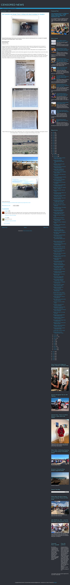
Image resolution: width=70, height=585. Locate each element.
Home (25, 227)
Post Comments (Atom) (27, 230)
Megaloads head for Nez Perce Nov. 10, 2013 (59, 275)
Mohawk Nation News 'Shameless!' (57, 259)
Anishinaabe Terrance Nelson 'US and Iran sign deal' (59, 193)
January (55, 349)
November (56, 156)
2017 (54, 146)
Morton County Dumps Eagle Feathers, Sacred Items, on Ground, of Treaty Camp (61, 68)
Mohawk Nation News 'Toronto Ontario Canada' (58, 220)
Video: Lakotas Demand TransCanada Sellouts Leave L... (59, 238)
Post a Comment (7, 223)
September (56, 336)
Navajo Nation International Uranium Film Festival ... (58, 210)
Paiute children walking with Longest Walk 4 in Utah (58, 267)
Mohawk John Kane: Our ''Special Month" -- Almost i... (59, 188)
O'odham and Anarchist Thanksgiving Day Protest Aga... (58, 161)
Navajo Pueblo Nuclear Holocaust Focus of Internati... (59, 310)
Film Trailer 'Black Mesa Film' (58, 203)
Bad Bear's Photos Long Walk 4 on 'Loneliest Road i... (59, 180)
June (55, 341)
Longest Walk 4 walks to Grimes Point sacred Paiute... (59, 158)
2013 (54, 153)
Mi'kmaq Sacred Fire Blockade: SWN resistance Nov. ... (59, 315)
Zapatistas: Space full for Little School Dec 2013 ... (58, 164)
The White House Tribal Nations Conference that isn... (59, 272)
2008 (54, 358)
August (55, 338)
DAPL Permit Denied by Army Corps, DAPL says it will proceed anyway (62, 111)
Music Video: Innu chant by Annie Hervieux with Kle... (59, 300)
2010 (54, 354)
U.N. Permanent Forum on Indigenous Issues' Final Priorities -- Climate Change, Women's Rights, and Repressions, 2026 (60, 15)
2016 (54, 148)
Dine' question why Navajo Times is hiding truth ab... (59, 321)
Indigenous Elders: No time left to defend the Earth (59, 323)
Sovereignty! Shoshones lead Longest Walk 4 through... (58, 201)
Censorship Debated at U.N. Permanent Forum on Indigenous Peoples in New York (62, 85)
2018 (54, 145)
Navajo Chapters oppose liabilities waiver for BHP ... (59, 172)
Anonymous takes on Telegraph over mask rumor (59, 282)
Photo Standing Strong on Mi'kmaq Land (58, 290)
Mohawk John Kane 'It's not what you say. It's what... (59, 254)
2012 (54, 351)
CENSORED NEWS (12, 4)
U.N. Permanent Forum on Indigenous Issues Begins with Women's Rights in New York (62, 94)
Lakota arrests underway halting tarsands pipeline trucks (62, 103)
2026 (54, 132)
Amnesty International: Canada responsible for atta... (59, 328)
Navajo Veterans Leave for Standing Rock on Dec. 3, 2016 (62, 41)
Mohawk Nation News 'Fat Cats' (59, 246)
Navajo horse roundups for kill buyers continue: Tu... (58, 251)
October (55, 335)
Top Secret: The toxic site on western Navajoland (58, 305)
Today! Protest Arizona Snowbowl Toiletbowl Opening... (59, 167)
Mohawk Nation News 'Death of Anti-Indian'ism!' (59, 297)
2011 (54, 353)
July (54, 339)
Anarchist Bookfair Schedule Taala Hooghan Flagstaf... (59, 244)
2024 (54, 135)
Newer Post (4, 227)
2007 (54, 359)
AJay (6, 217)
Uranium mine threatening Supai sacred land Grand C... (59, 294)
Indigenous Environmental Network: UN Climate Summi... (59, 264)
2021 (54, 140)
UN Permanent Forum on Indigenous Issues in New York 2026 (62, 120)
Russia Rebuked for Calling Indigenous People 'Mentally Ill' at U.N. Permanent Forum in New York (62, 50)
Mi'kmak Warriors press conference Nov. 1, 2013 (58, 333)
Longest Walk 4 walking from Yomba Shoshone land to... (58, 170)
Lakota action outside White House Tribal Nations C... (58, 277)
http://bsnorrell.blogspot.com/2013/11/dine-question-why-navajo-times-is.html (16, 202)
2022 (54, 138)
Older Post (45, 227)
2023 (54, 137)
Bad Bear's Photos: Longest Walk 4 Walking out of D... (59, 256)
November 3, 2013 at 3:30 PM (10, 215)
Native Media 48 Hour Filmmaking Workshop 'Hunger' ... (59, 208)
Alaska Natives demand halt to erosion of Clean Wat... (59, 262)
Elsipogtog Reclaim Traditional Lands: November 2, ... (58, 318)
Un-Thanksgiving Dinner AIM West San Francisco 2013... (59, 178)
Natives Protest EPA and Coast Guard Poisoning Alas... (59, 242)
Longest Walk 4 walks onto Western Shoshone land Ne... (59, 230)
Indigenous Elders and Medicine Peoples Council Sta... (59, 326)
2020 (54, 142)
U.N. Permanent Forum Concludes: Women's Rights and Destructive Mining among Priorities (62, 77)
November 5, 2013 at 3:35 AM (10, 220)
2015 (54, 150)
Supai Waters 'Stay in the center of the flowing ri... (59, 225)
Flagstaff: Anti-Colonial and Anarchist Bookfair (58, 288)
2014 (54, 151)
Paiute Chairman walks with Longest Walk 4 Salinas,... (58, 280)
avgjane (6, 210)
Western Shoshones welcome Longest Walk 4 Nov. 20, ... (58, 213)
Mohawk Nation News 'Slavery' (59, 292)
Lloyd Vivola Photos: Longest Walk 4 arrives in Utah (58, 285)
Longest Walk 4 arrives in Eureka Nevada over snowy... (59, 196)
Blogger (55, 582)
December (56, 154)
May (54, 343)
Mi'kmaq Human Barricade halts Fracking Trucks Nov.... (59, 249)
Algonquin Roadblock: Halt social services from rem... (59, 198)
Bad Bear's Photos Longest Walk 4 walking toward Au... (59, 185)
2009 (54, 356)
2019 (54, 143)
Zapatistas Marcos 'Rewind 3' (58, 217)
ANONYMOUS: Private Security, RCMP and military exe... (59, 307)
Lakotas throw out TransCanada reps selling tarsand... (59, 235)
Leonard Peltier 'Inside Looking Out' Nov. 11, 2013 (59, 269)
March (55, 346)
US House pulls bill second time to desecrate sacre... (59, 228)
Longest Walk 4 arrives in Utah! (59, 330)
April (54, 344)
